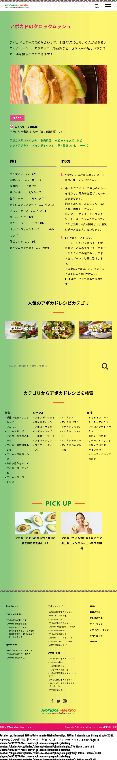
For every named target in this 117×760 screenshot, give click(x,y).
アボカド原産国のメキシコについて (62, 674)
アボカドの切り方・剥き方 (18, 654)
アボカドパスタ (70, 422)
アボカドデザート (45, 436)
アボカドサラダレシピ (59, 620)
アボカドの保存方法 (15, 658)
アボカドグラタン (71, 427)
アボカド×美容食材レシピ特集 (62, 627)
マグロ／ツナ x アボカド (99, 429)
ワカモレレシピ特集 (58, 616)
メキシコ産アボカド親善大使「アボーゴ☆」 (61, 685)
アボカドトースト (71, 441)
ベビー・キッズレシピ (68, 140)
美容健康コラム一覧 (17, 628)
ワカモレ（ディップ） (45, 447)
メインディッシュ (43, 146)
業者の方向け (96, 612)
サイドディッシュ (45, 422)
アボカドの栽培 (56, 663)
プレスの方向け (97, 618)
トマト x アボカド (98, 418)
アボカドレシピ (55, 607)
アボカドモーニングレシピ (60, 638)
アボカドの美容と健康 (17, 624)
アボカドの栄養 (13, 615)
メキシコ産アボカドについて (61, 659)
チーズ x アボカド (98, 422)
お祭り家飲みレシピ (18, 464)
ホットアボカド (19, 146)
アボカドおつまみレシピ (18, 438)
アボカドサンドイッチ (23, 140)
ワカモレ (12, 427)
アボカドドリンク (45, 441)
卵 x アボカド (96, 450)
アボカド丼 (67, 418)
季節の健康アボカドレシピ (18, 420)
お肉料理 (46, 140)
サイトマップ (96, 624)
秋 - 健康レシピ (67, 146)
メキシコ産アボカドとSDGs (60, 680)
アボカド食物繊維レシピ (18, 447)
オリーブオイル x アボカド (99, 457)
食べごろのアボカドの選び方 (19, 651)
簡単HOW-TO (11, 645)
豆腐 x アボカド (97, 445)
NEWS (92, 607)
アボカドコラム (56, 690)
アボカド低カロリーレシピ (18, 479)
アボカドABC (54, 653)
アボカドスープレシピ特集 (60, 642)
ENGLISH (93, 642)
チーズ (84, 146)
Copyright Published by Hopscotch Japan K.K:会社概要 (91, 727)
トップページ (12, 607)
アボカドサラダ (15, 432)
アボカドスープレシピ (18, 470)
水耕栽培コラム (58, 666)
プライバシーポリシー (100, 630)
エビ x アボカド (97, 436)
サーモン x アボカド (99, 441)
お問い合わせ (96, 636)
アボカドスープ (43, 432)
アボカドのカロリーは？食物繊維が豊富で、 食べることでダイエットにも (22, 634)
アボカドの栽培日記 (59, 670)
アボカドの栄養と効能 (17, 620)
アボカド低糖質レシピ (18, 457)
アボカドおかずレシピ (71, 447)
